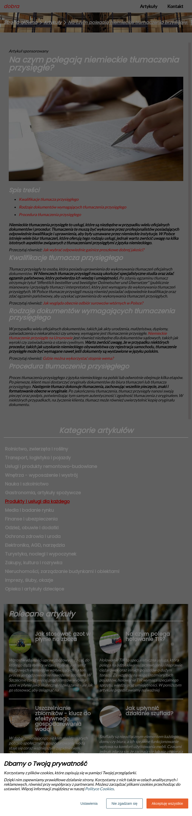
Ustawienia (89, 804)
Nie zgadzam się (125, 804)
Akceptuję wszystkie (167, 804)
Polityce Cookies (99, 788)
